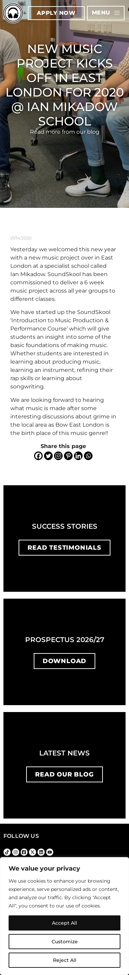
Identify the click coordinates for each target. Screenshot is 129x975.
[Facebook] (38, 455)
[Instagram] (58, 455)
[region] (64, 916)
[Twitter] (48, 455)
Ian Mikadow (27, 274)
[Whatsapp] (88, 455)
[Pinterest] (68, 455)
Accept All (64, 923)
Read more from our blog (64, 132)
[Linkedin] (78, 455)
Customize (65, 941)
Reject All (64, 960)
